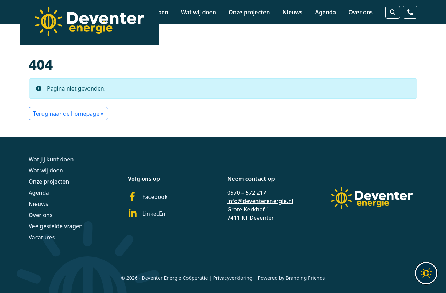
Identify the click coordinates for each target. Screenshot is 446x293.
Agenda (325, 12)
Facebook (148, 197)
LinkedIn (147, 213)
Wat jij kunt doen (51, 159)
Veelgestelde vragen (56, 226)
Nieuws (293, 12)
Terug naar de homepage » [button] (68, 113)
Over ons (360, 12)
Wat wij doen (198, 12)
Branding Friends (305, 278)
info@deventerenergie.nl (260, 201)
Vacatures (42, 237)
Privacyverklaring (232, 278)
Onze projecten (249, 12)
